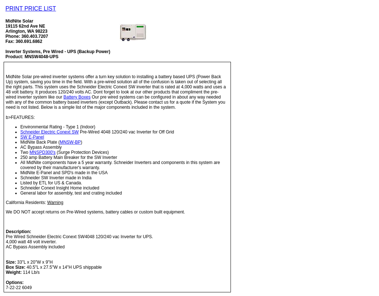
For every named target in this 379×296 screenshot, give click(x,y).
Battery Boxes (77, 97)
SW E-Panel (32, 137)
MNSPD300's (42, 152)
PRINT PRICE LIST (30, 8)
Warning (55, 202)
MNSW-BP (70, 142)
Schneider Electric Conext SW (49, 132)
